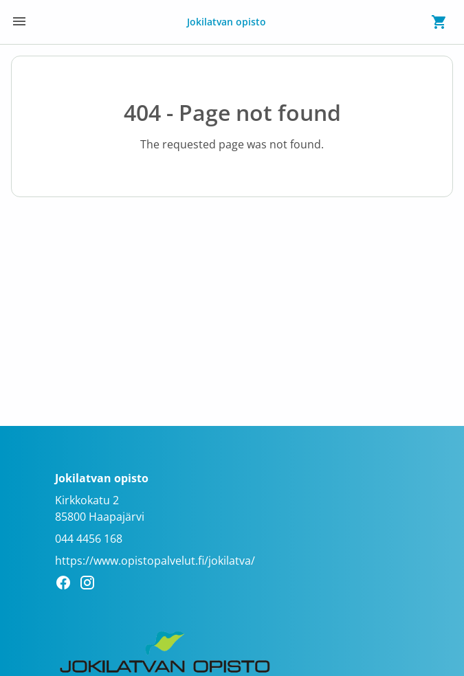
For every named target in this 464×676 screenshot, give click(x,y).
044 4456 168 (88, 538)
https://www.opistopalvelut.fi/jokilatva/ (155, 560)
